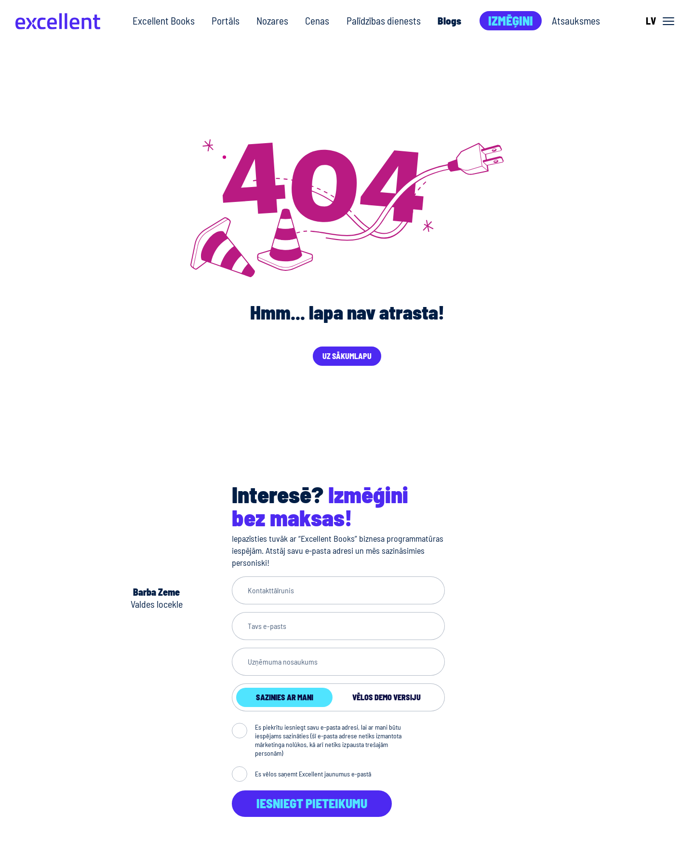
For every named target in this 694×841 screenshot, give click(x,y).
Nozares (272, 20)
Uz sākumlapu (347, 355)
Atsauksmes (576, 20)
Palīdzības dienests (384, 20)
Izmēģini (510, 20)
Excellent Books (164, 20)
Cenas (317, 20)
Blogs (449, 20)
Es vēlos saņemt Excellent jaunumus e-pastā (313, 774)
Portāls (226, 20)
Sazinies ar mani (284, 697)
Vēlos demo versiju (386, 697)
